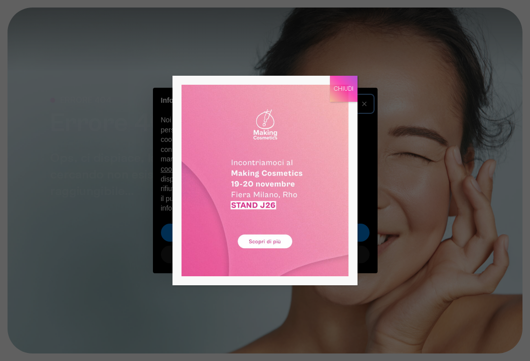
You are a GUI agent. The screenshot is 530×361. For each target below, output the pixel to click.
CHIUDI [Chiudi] (344, 88)
